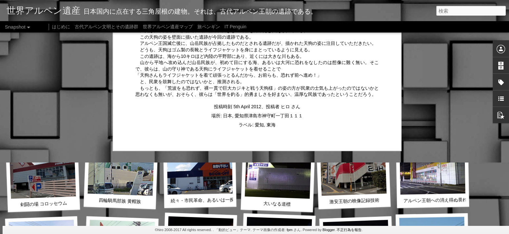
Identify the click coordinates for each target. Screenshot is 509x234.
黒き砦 (356, 115)
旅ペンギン (208, 26)
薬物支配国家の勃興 (43, 115)
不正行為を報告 (349, 230)
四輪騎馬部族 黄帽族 (120, 201)
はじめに (61, 26)
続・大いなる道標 (120, 115)
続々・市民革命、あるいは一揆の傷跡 (209, 200)
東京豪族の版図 (433, 112)
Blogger (329, 230)
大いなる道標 (277, 204)
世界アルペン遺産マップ (168, 26)
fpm (289, 230)
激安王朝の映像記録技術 (354, 200)
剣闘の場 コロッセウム (43, 203)
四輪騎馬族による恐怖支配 (200, 112)
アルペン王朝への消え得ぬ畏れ (435, 200)
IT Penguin (235, 26)
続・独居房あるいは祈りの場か (279, 115)
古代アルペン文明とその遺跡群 (106, 26)
